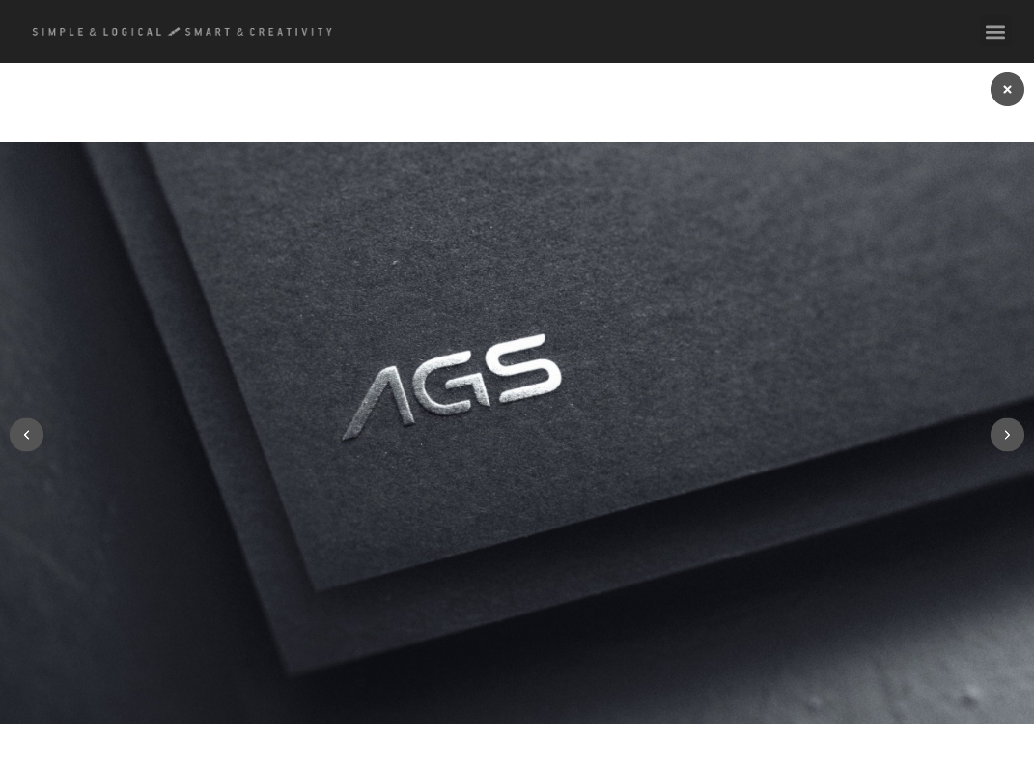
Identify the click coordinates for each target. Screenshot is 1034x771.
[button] (996, 31)
